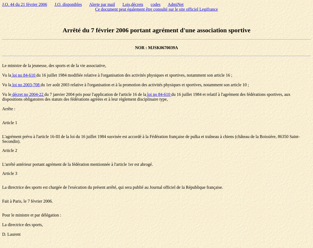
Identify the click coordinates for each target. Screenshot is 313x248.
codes (155, 4)
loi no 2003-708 (26, 84)
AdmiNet (176, 4)
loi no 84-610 (23, 75)
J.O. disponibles (68, 4)
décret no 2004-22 (27, 94)
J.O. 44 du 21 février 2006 (24, 4)
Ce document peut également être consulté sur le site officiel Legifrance (156, 9)
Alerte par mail (102, 4)
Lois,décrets (132, 4)
